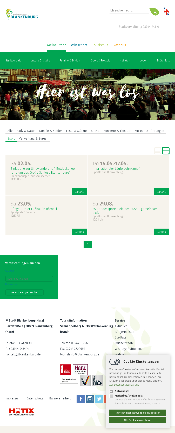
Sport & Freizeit (100, 60)
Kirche (95, 131)
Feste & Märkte (76, 131)
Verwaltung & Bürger (33, 138)
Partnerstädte (124, 343)
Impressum (12, 398)
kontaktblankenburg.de (23, 354)
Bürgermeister (124, 332)
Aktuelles (121, 326)
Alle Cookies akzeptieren (138, 420)
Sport (11, 138)
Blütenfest (163, 60)
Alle (10, 131)
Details (79, 191)
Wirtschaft (79, 45)
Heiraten (125, 60)
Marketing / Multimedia (126, 395)
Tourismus (100, 45)
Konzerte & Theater (117, 131)
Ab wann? (11, 270)
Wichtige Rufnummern (130, 349)
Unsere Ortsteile (40, 60)
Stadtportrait (13, 60)
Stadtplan (121, 337)
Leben (143, 60)
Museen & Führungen (149, 131)
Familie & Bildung (70, 60)
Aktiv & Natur (26, 131)
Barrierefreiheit (60, 398)
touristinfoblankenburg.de (79, 354)
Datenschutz (34, 398)
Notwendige (119, 391)
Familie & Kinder (50, 131)
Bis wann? (11, 284)
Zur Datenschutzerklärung (124, 384)
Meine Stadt (56, 45)
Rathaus (119, 45)
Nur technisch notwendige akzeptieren (138, 412)
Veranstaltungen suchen (24, 292)
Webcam (120, 354)
